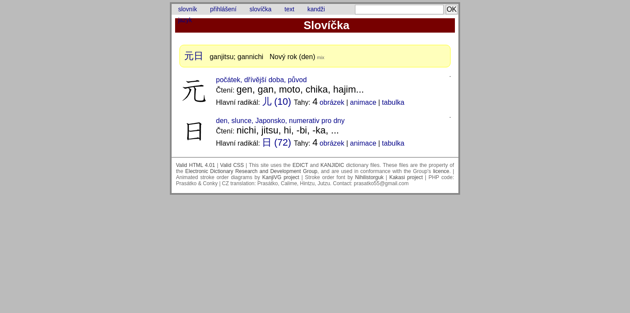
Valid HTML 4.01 (195, 165)
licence (441, 171)
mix (320, 57)
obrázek (332, 102)
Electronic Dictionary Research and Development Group (251, 171)
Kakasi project (406, 177)
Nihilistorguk (369, 177)
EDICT (300, 165)
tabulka (393, 102)
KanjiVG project (280, 177)
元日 (193, 55)
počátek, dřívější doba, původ (261, 79)
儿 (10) (276, 101)
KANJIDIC (333, 165)
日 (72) (276, 142)
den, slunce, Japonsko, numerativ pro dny (280, 120)
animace (363, 102)
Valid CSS (232, 165)
